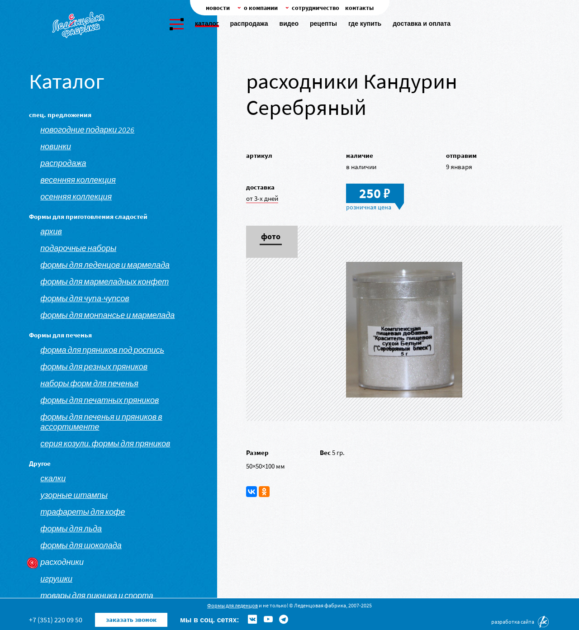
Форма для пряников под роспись (102, 350)
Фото (270, 237)
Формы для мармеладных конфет (104, 282)
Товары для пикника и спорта (96, 596)
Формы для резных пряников (93, 367)
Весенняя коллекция (78, 180)
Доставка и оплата (422, 23)
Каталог (207, 23)
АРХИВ (51, 232)
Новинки (55, 147)
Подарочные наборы (78, 248)
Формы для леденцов (232, 605)
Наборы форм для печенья (89, 383)
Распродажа (249, 23)
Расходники (62, 562)
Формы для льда (71, 529)
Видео (289, 23)
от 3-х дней (262, 198)
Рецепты (323, 23)
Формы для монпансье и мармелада (107, 315)
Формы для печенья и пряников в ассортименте (101, 422)
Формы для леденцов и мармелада (105, 265)
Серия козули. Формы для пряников (105, 444)
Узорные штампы (74, 495)
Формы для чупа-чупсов (84, 298)
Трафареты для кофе (82, 512)
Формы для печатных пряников (99, 400)
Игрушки (56, 579)
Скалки (53, 478)
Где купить (364, 23)
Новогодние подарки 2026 (87, 130)
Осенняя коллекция (76, 197)
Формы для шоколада (81, 545)
